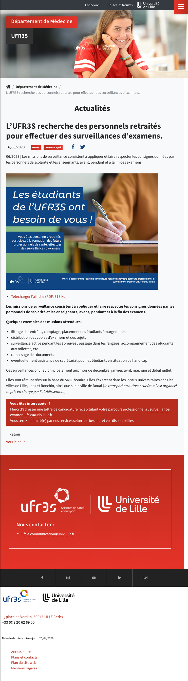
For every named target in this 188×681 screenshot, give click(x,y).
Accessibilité (21, 651)
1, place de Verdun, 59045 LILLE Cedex (33, 617)
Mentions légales (24, 668)
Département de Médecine (36, 86)
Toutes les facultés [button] (120, 5)
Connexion (92, 5)
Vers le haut (15, 442)
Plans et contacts (24, 657)
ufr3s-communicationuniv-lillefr (48, 534)
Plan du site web (23, 662)
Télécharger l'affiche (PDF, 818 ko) (39, 296)
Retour (14, 434)
